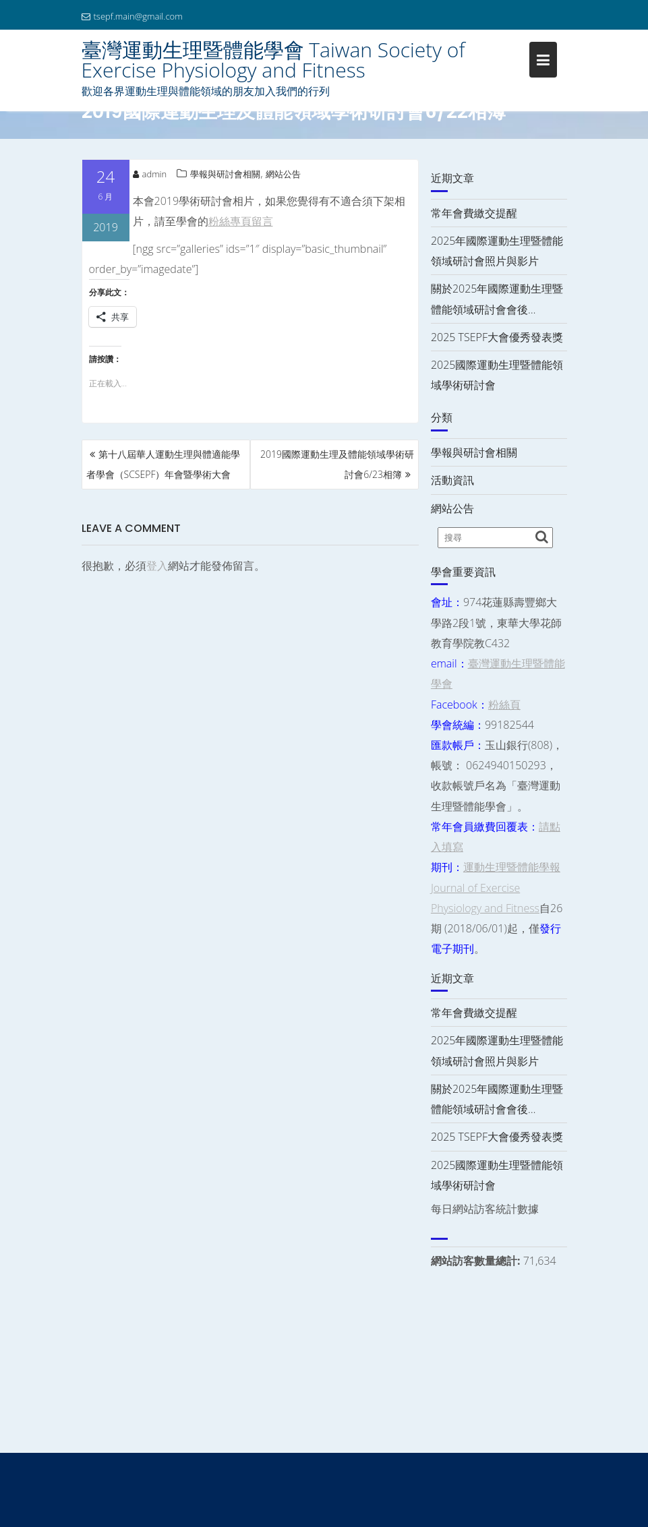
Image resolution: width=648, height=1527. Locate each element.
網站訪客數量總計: (477, 1260)
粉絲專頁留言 (240, 221)
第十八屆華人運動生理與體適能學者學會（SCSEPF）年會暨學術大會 (163, 464)
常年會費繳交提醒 (474, 213)
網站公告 (283, 174)
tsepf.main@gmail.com (132, 16)
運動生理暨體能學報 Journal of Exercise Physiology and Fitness (495, 887)
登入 (157, 565)
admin (150, 174)
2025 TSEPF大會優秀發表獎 (497, 337)
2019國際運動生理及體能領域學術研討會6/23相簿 (337, 464)
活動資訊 (452, 480)
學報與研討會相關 (225, 174)
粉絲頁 (504, 704)
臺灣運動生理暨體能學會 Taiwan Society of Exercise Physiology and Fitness (273, 60)
